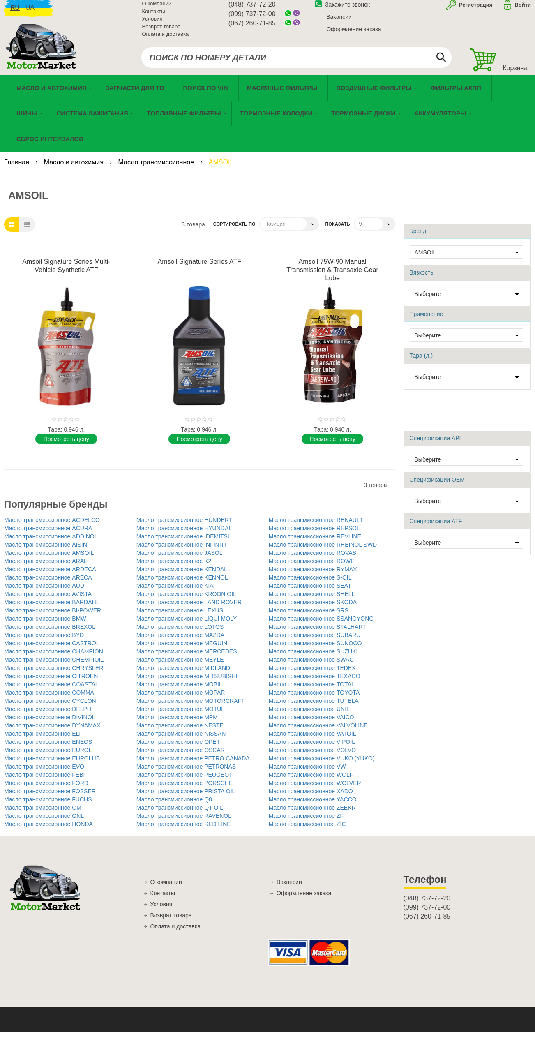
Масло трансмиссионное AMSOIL (49, 559)
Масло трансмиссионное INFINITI (181, 551)
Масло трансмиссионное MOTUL (180, 716)
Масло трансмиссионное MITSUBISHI (186, 683)
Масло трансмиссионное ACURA (48, 535)
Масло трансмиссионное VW (307, 773)
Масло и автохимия (75, 169)
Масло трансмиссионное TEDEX (312, 675)
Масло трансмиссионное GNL (44, 823)
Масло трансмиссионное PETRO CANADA (193, 765)
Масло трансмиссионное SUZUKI (313, 658)
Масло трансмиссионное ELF (43, 740)
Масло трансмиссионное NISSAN (181, 740)
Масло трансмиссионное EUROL (48, 757)
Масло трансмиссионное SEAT (310, 592)
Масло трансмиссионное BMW (45, 625)
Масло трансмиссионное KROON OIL (186, 601)
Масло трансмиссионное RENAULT (316, 527)
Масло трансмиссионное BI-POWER (52, 617)
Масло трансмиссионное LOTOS (180, 633)
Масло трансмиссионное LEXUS (179, 617)
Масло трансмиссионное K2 (173, 568)
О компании (157, 8)
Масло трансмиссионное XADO (311, 798)
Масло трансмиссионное (157, 169)
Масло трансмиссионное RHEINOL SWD (323, 551)
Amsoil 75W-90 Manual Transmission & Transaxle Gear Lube (332, 277)
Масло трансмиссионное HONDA (48, 831)
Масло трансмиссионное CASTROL (51, 650)
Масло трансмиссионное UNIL (309, 716)
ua (30, 12)
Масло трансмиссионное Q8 (174, 806)
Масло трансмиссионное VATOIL (312, 740)
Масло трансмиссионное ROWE (312, 568)
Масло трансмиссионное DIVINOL (49, 724)
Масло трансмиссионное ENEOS (48, 749)
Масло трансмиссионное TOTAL (312, 691)
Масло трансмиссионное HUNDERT (184, 527)
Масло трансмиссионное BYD (44, 642)
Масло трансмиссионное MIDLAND (183, 675)
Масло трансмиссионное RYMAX (313, 576)
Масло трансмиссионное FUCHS (48, 806)
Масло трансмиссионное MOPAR (180, 699)
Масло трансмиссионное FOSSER (50, 798)
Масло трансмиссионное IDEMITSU (184, 543)
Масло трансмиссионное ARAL (45, 568)
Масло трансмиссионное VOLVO (312, 757)
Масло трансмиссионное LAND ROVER (189, 609)
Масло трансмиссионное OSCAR (180, 757)
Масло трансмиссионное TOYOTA (314, 699)
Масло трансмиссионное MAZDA (180, 642)
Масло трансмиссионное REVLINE (315, 543)
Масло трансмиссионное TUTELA (314, 707)
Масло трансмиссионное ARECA (48, 584)
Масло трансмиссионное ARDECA (50, 576)
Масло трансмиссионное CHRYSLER (53, 675)
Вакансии (339, 21)
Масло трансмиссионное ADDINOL (51, 543)
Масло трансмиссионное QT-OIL (179, 814)
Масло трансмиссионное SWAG (311, 666)
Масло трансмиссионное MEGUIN (181, 650)
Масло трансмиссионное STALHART (317, 633)
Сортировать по (234, 231)
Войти (522, 10)
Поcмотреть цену (66, 446)
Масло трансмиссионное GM (42, 814)
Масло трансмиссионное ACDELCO (52, 527)
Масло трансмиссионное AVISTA (48, 601)
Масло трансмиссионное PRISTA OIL (185, 798)
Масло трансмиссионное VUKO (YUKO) (322, 765)
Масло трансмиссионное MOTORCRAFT (190, 707)
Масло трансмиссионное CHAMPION (53, 658)
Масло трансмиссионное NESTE (180, 732)
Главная (17, 169)
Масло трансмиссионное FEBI (44, 781)
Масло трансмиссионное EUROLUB (52, 765)
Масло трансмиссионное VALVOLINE (318, 732)
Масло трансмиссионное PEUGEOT (184, 781)
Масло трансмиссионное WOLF (311, 781)
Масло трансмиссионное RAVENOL (183, 823)
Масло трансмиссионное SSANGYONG (321, 625)
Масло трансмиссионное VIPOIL (312, 749)
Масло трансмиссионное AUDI (45, 592)
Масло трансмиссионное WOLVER (315, 790)
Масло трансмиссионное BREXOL (49, 633)
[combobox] (296, 62)
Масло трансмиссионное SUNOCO (315, 650)
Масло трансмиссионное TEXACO (314, 683)
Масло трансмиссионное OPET (178, 749)
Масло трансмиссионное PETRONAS (186, 773)
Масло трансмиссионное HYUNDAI (183, 535)
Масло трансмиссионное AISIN (45, 551)
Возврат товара (161, 31)
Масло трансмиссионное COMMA (49, 699)
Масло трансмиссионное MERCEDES (186, 658)
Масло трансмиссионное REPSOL (314, 535)
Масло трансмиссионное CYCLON (50, 707)
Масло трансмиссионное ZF (306, 823)
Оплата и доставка (165, 39)
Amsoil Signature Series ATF (199, 268)
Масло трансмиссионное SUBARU (315, 642)
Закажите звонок (342, 9)
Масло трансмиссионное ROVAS (312, 559)
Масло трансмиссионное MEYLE (180, 666)
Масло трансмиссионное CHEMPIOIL (54, 666)
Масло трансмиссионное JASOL (179, 559)
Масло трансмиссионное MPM (177, 724)
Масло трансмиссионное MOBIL (179, 691)
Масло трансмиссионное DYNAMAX (52, 732)
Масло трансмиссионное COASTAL (51, 691)
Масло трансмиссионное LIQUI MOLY (186, 625)
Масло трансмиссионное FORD (46, 790)
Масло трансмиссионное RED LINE (183, 831)
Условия (152, 24)
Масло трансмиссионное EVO (44, 773)
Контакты (153, 16)
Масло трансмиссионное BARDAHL (51, 609)
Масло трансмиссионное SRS (308, 617)
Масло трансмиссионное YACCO (313, 806)
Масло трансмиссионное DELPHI (48, 716)
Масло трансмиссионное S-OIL (310, 584)
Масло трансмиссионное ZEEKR (312, 814)
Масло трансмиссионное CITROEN (51, 683)
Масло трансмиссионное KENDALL (183, 576)
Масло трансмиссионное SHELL (312, 601)
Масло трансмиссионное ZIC (307, 831)
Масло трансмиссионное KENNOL (182, 584)
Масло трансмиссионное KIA (175, 592)
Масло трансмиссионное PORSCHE (184, 790)
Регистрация (474, 10)
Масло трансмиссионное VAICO (311, 724)
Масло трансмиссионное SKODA (313, 609)
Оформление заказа (353, 34)
